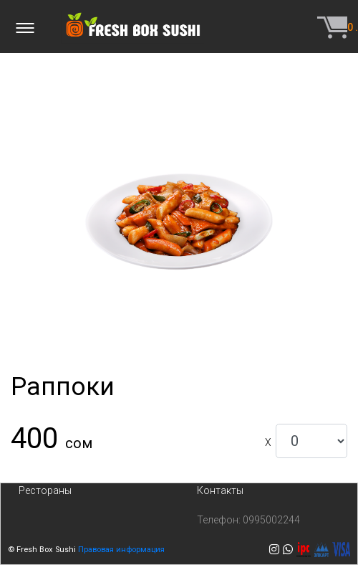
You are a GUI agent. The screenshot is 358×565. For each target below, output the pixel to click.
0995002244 (271, 520)
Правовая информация (121, 549)
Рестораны (45, 490)
